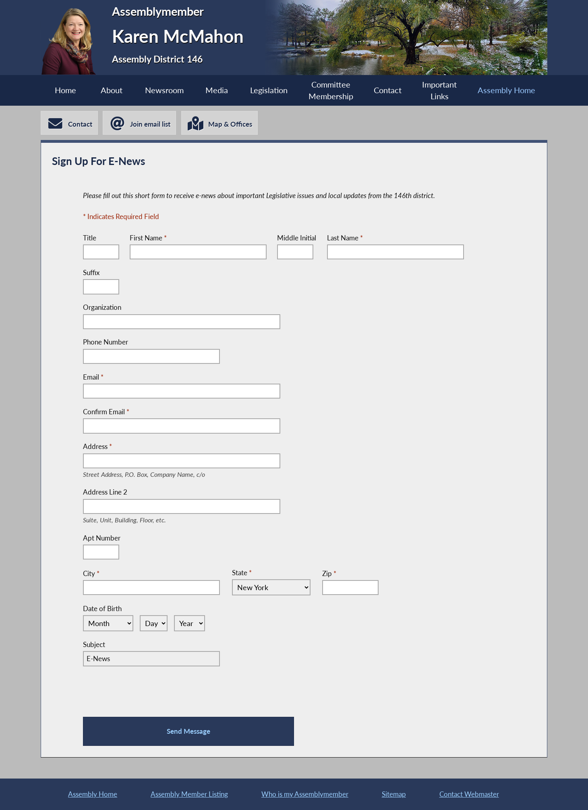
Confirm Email (106, 411)
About (110, 90)
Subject (94, 644)
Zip (326, 573)
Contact (388, 90)
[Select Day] (151, 623)
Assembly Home (507, 90)
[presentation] (144, 690)
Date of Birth (102, 608)
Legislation (269, 90)
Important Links (440, 90)
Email (93, 377)
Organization (102, 307)
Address (153, 447)
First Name (148, 238)
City (91, 573)
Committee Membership (330, 90)
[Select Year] (187, 623)
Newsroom (163, 90)
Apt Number (101, 538)
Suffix (91, 272)
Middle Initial (297, 238)
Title (89, 238)
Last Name (345, 238)
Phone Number (105, 342)
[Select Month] (107, 623)
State (242, 572)
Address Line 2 (130, 493)
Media (216, 90)
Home (64, 90)
